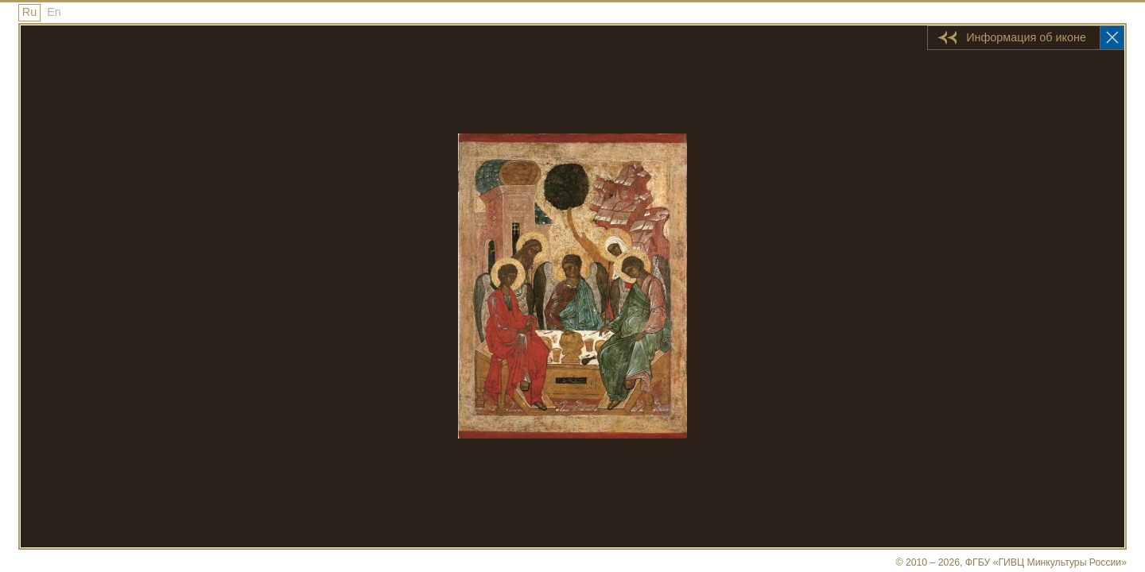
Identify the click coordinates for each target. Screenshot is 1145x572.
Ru (29, 12)
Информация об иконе (1026, 37)
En (54, 12)
